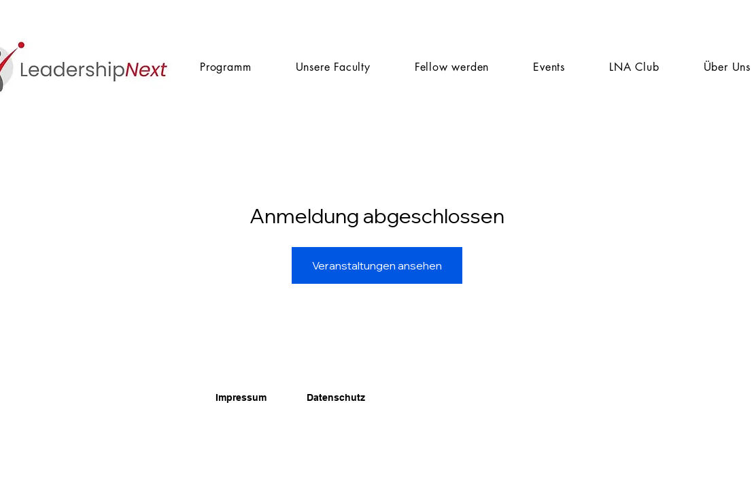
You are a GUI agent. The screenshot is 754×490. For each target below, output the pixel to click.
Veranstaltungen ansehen (377, 265)
